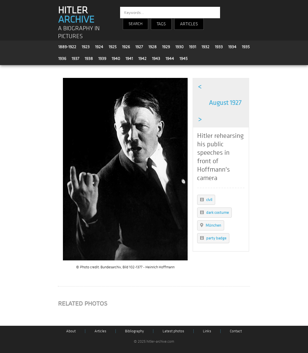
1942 (142, 58)
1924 (99, 47)
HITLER (76, 15)
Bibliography (134, 331)
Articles (100, 331)
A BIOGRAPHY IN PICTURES (79, 32)
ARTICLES (189, 24)
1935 (246, 47)
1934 (232, 47)
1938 (89, 58)
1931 (192, 47)
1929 (166, 47)
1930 (179, 47)
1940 (116, 58)
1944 (170, 58)
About (71, 331)
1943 (156, 58)
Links (207, 331)
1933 (219, 47)
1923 (86, 47)
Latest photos (173, 331)
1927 (139, 47)
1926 (126, 47)
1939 (102, 58)
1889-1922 (67, 47)
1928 (152, 47)
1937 (75, 58)
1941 (129, 58)
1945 (183, 58)
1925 (113, 47)
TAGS (161, 24)
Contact (236, 331)
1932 (205, 47)
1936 (62, 58)
